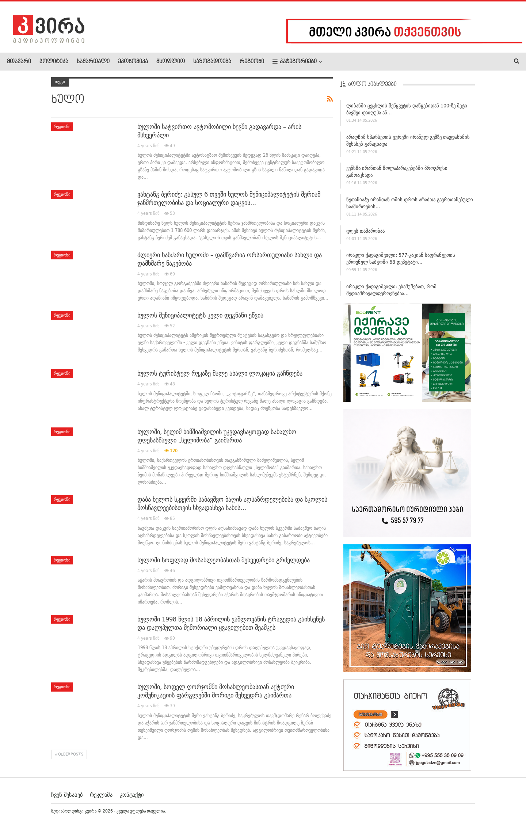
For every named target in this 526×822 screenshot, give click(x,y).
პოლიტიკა (53, 62)
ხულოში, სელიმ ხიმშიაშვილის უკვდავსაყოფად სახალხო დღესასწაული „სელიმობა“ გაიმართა (216, 435)
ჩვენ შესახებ (67, 794)
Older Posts (69, 754)
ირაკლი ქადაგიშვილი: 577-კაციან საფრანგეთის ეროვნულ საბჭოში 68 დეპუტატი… (400, 258)
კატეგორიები (294, 61)
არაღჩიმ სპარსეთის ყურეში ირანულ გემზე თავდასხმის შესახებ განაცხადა (408, 140)
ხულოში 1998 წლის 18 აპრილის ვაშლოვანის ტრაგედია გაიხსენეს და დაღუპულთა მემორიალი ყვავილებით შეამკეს (231, 623)
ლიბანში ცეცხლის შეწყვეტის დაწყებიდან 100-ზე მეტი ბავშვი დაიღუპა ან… (406, 109)
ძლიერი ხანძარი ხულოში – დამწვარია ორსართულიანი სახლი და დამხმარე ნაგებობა (229, 259)
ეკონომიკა (133, 62)
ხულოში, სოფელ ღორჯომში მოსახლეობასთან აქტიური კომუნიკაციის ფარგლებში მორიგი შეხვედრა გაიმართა (215, 690)
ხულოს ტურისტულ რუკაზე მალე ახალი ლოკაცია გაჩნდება (219, 373)
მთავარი (19, 62)
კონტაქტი (132, 794)
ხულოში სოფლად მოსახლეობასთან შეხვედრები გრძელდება (223, 560)
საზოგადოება (212, 62)
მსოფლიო (170, 62)
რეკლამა (101, 794)
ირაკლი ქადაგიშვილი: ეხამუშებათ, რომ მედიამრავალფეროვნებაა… (391, 289)
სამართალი (93, 62)
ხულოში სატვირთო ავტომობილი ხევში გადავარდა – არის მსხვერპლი (219, 130)
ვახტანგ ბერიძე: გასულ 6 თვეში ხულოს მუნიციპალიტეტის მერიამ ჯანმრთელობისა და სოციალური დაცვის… (228, 198)
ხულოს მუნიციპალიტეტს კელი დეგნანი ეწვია (200, 315)
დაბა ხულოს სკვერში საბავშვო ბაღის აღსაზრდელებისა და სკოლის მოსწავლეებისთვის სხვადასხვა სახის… (232, 503)
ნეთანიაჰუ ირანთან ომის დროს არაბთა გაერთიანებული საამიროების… (409, 202)
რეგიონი (252, 62)
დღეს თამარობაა (365, 231)
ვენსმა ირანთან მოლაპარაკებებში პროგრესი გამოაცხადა (396, 171)
